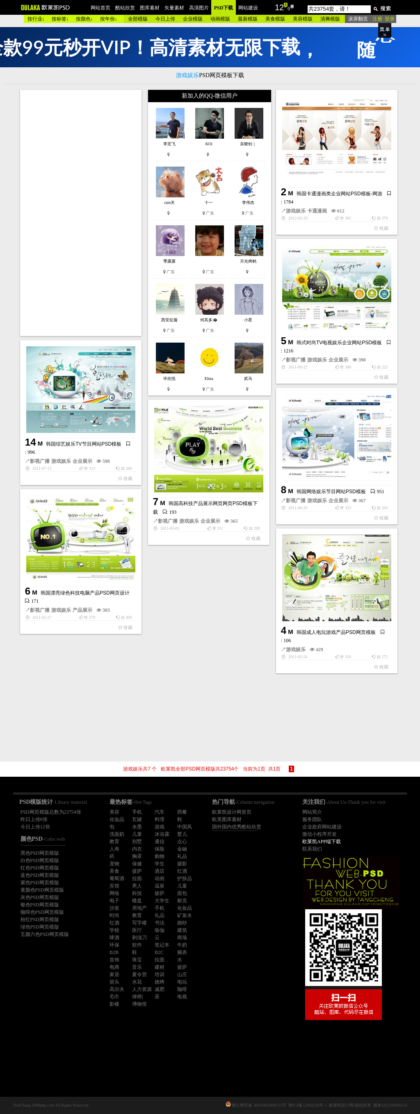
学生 (159, 864)
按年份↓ (108, 19)
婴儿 (182, 834)
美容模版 (303, 19)
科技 (137, 893)
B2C (159, 952)
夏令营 (139, 974)
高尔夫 (117, 989)
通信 (159, 841)
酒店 (159, 871)
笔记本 (162, 945)
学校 (114, 930)
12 (279, 7)
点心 (182, 841)
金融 (182, 849)
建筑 (182, 930)
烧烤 (159, 982)
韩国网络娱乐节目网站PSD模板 (331, 491)
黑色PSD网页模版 (40, 853)
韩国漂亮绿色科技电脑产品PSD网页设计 (85, 593)
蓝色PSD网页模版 (40, 875)
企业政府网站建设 (322, 827)
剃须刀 (139, 937)
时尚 (114, 915)
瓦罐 (137, 819)
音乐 (137, 967)
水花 (137, 982)
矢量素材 (174, 8)
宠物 (114, 864)
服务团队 (312, 819)
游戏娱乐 (296, 211)
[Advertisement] (81, 213)
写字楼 (139, 923)
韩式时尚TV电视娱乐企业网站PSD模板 (339, 342)
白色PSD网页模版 (40, 860)
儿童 (137, 834)
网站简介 (312, 812)
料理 (159, 819)
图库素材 (150, 8)
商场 (182, 937)
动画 (159, 878)
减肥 (159, 989)
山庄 (182, 974)
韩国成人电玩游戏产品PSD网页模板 (336, 632)
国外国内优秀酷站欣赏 (236, 827)
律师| (137, 997)
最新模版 (248, 19)
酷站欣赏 (125, 8)
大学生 (162, 901)
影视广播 (296, 360)
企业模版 (193, 19)
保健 (137, 864)
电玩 (182, 982)
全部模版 (138, 19)
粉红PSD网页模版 (40, 919)
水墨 (137, 827)
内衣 (137, 849)
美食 (114, 871)
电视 (182, 997)
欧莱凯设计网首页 (231, 812)
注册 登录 (383, 19)
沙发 (114, 908)
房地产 (139, 908)
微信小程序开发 (319, 834)
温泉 (159, 886)
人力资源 (142, 989)
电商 (114, 967)
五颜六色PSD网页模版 (45, 934)
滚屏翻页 (358, 19)
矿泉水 (184, 915)
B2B (114, 952)
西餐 (182, 812)
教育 (114, 841)
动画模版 (220, 19)
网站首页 (100, 8)
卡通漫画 (317, 211)
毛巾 (114, 997)
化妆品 (117, 819)
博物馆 (139, 1004)
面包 (182, 893)
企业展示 (338, 360)
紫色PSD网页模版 (40, 882)
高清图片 (199, 8)
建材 (159, 967)
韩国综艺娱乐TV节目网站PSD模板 (83, 444)
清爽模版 (330, 19)
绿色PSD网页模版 (40, 927)
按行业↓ (36, 19)
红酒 (182, 871)
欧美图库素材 (227, 819)
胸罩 (137, 856)
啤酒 (114, 937)
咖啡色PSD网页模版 (42, 912)
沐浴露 (162, 834)
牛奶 (182, 945)
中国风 (184, 827)
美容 (114, 812)
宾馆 (114, 886)
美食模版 (275, 19)
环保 (114, 945)
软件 (137, 945)
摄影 (182, 864)
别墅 (137, 841)
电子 (114, 901)
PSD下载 (223, 8)
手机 (137, 812)
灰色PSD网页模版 (40, 897)
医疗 (137, 930)
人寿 (114, 849)
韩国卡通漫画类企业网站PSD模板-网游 (339, 194)
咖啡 (182, 989)
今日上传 (165, 19)
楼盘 (137, 901)
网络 (114, 893)
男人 (137, 886)
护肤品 (184, 878)
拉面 (137, 878)
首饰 (114, 960)
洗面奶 (117, 834)
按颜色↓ (84, 19)
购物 (159, 856)
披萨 (137, 871)
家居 (114, 974)
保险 (159, 849)
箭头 (114, 982)
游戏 (159, 827)
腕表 (182, 952)
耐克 (182, 901)
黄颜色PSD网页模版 (42, 890)
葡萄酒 (117, 878)
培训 (159, 974)
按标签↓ (60, 19)
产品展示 (82, 610)
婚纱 (182, 923)
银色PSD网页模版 (40, 905)
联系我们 (312, 849)
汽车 (159, 812)
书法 (159, 923)
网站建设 (248, 8)
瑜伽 (159, 930)
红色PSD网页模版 (40, 868)
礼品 (182, 856)
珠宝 (137, 960)
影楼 (114, 1004)
